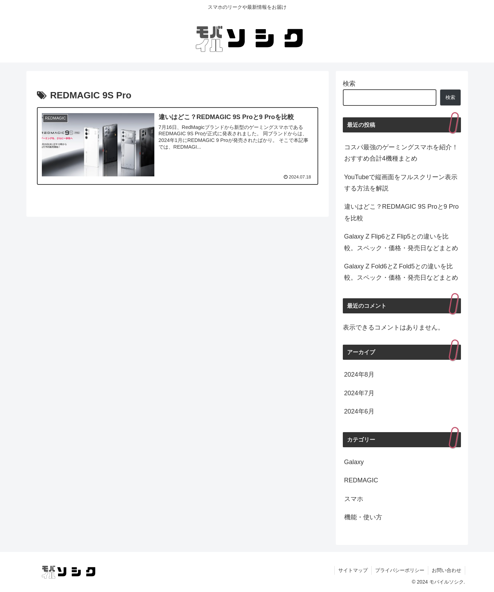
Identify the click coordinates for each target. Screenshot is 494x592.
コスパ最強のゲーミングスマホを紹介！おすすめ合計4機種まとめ (401, 153)
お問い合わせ (446, 570)
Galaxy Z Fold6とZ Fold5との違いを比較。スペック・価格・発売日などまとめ (401, 272)
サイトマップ (353, 570)
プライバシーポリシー (399, 570)
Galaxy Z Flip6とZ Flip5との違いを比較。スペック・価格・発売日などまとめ (401, 242)
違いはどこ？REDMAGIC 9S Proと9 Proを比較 (401, 212)
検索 (349, 83)
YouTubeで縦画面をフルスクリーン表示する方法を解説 (401, 183)
